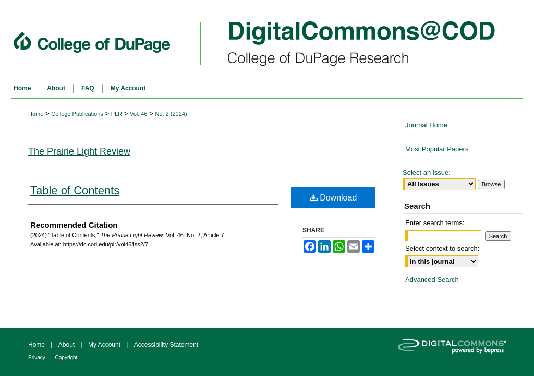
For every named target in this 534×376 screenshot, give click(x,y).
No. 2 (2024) (171, 114)
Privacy (37, 357)
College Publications (77, 114)
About (67, 344)
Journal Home (426, 125)
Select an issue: (427, 173)
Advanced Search (432, 280)
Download (333, 197)
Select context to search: (442, 248)
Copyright (66, 357)
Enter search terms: (434, 223)
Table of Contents (74, 190)
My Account (105, 344)
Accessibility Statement (166, 344)
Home (35, 114)
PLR (116, 114)
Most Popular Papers (436, 149)
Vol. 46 (139, 114)
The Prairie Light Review (79, 151)
